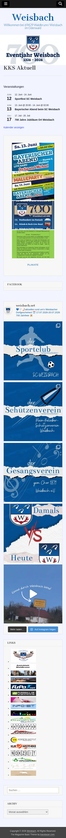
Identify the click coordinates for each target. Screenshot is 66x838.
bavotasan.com (47, 834)
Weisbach (33, 17)
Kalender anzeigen (14, 127)
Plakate (33, 264)
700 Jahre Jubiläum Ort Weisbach (34, 119)
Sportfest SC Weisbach (28, 98)
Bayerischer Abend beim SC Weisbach (37, 109)
